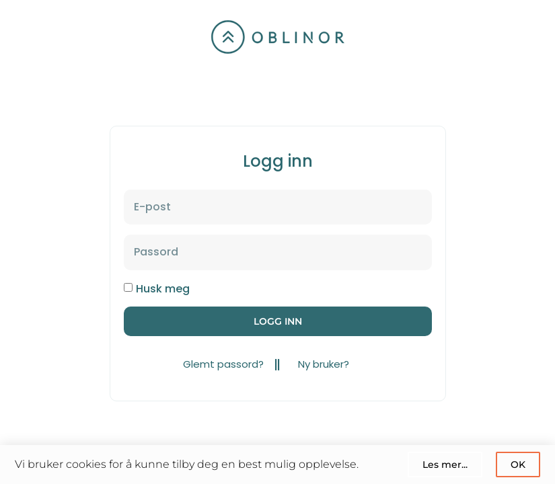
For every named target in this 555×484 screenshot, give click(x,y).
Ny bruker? (323, 364)
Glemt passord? (223, 364)
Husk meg (163, 288)
